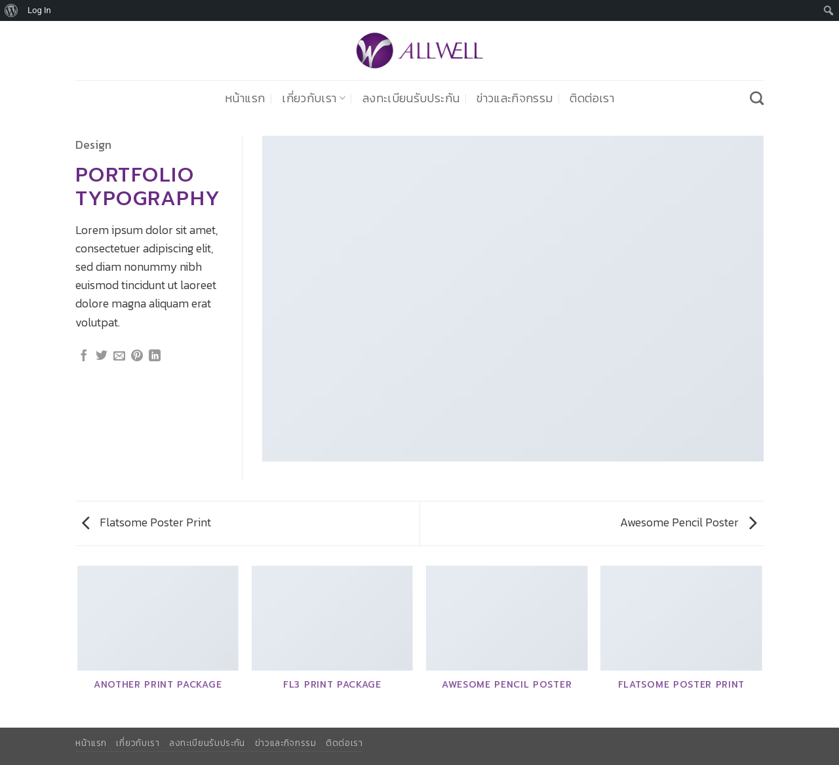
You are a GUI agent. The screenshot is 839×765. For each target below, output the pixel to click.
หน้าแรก (245, 98)
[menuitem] (11, 10)
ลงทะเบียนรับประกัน (410, 98)
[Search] (757, 98)
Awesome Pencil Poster (688, 522)
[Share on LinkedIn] (155, 356)
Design (93, 144)
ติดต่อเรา (592, 98)
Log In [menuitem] (39, 10)
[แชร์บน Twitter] (101, 356)
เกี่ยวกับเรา (313, 98)
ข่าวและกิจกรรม (515, 98)
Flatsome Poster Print (146, 522)
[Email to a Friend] (119, 356)
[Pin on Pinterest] (137, 356)
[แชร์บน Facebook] (84, 356)
